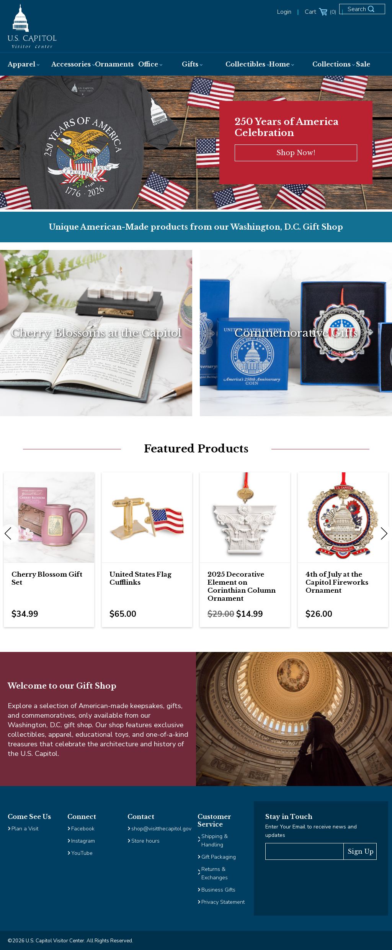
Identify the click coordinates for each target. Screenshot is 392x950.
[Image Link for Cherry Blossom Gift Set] (49, 517)
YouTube (82, 853)
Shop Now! (295, 153)
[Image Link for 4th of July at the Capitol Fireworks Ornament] (343, 517)
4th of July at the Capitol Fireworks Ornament (336, 583)
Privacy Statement (223, 902)
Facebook (83, 828)
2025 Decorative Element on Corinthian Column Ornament (241, 587)
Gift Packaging (218, 857)
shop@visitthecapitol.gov (161, 828)
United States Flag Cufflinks (140, 579)
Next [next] (382, 533)
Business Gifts (218, 889)
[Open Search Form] (365, 12)
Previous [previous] (9, 533)
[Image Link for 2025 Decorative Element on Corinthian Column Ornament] (245, 517)
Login (284, 12)
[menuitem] (22, 64)
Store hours (145, 841)
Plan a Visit (24, 828)
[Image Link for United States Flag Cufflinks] (147, 517)
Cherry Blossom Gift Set (46, 579)
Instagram (83, 841)
